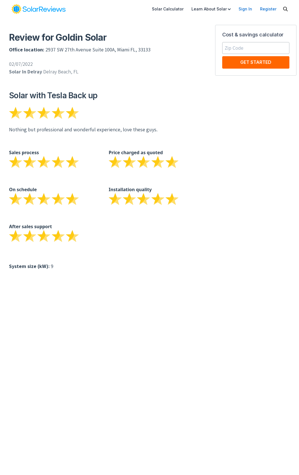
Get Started (255, 62)
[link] (38, 9)
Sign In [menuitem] (245, 8)
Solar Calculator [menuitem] (168, 8)
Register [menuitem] (268, 8)
